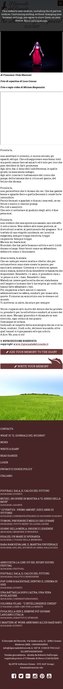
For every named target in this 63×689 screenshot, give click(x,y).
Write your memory (31, 366)
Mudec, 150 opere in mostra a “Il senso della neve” (31, 501)
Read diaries (8, 455)
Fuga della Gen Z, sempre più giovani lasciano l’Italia (31, 614)
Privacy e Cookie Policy (16, 469)
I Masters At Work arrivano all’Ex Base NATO (31, 624)
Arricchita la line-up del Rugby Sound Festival (31, 565)
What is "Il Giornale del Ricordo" (22, 435)
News (4, 442)
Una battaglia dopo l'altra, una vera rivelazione (31, 595)
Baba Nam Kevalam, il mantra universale (31, 546)
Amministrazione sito (31, 667)
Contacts (6, 428)
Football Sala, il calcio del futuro (31, 492)
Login (4, 462)
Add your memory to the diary (31, 352)
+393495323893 (39, 644)
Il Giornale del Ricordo (14, 640)
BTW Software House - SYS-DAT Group (32, 664)
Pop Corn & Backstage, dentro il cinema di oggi (31, 584)
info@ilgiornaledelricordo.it (18, 647)
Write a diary (9, 449)
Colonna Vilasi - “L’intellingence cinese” (31, 605)
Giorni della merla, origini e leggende (31, 530)
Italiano (6, 475)
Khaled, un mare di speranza (31, 538)
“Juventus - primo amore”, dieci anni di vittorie (31, 513)
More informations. (36, 20)
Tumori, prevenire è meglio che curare (31, 522)
